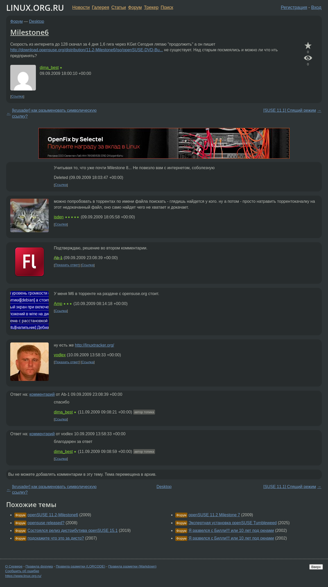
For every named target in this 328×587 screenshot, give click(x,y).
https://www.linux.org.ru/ (23, 576)
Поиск (167, 7)
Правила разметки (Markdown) (132, 566)
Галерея (100, 7)
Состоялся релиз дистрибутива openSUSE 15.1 (72, 530)
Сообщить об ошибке (22, 571)
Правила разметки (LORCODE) (80, 566)
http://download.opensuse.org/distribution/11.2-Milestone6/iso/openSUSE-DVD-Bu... (86, 50)
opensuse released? (45, 523)
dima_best (49, 67)
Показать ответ (67, 265)
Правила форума (39, 566)
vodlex (60, 355)
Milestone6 (29, 32)
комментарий (42, 394)
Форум (135, 7)
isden (59, 217)
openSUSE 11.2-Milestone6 (52, 515)
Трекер (151, 7)
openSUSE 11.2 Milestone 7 (214, 515)
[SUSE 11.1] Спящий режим (289, 110)
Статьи (118, 7)
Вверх (316, 567)
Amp (58, 303)
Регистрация (294, 7)
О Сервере (14, 566)
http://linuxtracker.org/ (94, 345)
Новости (81, 7)
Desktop (36, 21)
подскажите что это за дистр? (55, 538)
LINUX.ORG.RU (35, 7)
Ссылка (17, 96)
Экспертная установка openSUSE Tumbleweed (233, 523)
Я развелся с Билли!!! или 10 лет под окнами (231, 530)
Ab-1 (58, 258)
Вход (316, 7)
